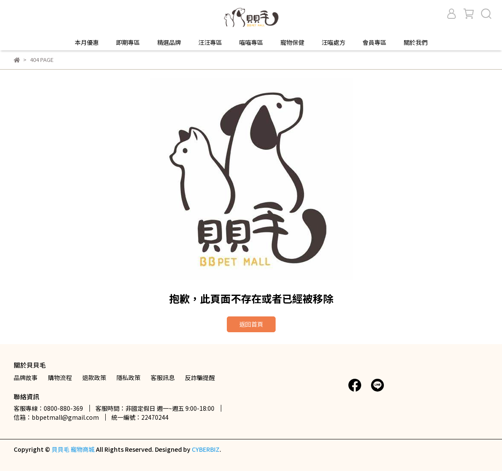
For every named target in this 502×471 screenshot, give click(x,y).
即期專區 (128, 42)
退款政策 (94, 377)
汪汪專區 (210, 42)
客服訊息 (163, 377)
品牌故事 (26, 377)
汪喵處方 (333, 42)
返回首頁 (251, 324)
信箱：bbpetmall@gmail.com (56, 417)
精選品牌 (169, 42)
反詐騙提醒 (200, 377)
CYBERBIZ (206, 449)
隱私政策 (128, 377)
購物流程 (60, 377)
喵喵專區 (251, 42)
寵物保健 (292, 42)
